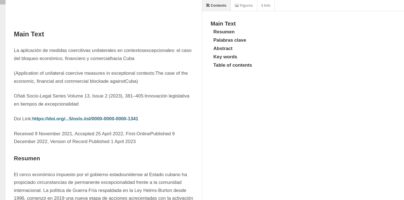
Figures (244, 5)
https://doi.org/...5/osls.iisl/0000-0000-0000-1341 (85, 118)
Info (265, 5)
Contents (216, 5)
